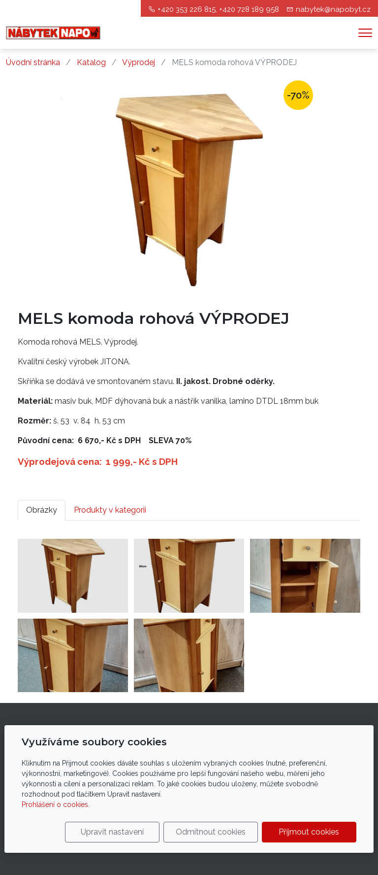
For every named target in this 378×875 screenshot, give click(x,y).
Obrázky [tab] (41, 510)
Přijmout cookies (309, 832)
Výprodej (138, 62)
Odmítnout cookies (211, 832)
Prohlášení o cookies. (56, 804)
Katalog (91, 62)
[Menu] (365, 33)
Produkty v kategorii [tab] (110, 510)
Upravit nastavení (112, 832)
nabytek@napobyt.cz (333, 9)
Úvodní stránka (33, 62)
